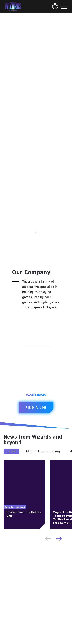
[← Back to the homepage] (13, 6)
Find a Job (36, 408)
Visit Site (29, 232)
